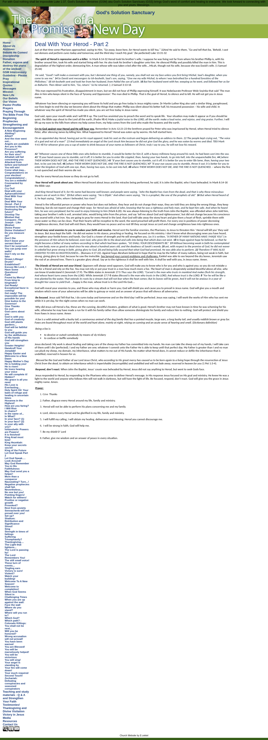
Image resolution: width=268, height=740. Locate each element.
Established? (13, 264)
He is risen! (11, 366)
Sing (7, 529)
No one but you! (14, 492)
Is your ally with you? (14, 425)
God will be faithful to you (16, 328)
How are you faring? (17, 405)
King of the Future (15, 450)
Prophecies (10, 121)
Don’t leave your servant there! (14, 242)
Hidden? (10, 377)
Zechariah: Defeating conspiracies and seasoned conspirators (15, 683)
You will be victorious (11, 656)
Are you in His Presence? (13, 147)
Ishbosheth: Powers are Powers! (17, 430)
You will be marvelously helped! (17, 650)
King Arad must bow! (14, 438)
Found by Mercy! (15, 277)
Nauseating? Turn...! (17, 481)
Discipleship (11, 55)
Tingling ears (12, 568)
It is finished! (12, 434)
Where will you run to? (16, 614)
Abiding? (10, 133)
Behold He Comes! (15, 52)
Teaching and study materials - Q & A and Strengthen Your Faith (16, 696)
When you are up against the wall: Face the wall (15, 602)
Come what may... (15, 170)
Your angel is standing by (12, 663)
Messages (9, 88)
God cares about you (15, 312)
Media (7, 717)
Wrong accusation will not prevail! (16, 637)
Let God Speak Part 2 (16, 454)
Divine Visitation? (15, 230)
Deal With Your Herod (14, 197)
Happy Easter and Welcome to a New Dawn (16, 356)
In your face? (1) (14, 419)
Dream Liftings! (14, 259)
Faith (8, 275)
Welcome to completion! (12, 587)
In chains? (11, 411)
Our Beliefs (10, 98)
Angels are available (17, 144)
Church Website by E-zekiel (134, 735)
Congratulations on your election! (16, 174)
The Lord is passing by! (17, 551)
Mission (8, 91)
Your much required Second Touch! (17, 674)
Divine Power (13, 227)
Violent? (10, 573)
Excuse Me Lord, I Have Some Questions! (15, 270)
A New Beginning (15, 130)
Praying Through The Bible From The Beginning (16, 115)
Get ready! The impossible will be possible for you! (15, 296)
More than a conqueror (12, 477)
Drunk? (9, 261)
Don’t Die (10, 238)
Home (7, 42)
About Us (9, 46)
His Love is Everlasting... (13, 386)
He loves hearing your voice (15, 370)
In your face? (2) (14, 421)
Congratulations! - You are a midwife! (16, 179)
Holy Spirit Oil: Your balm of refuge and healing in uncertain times (17, 394)
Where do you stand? (13, 608)
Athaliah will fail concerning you (14, 158)
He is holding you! (16, 364)
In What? (10, 416)
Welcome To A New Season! (16, 582)
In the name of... (14, 413)
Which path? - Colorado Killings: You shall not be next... (15, 624)
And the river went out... (16, 140)
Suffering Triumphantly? (13, 538)
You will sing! (13, 660)
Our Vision (10, 101)
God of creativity (15, 319)
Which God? (12, 618)
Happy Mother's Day (17, 361)
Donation (9, 59)
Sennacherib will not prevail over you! (17, 512)
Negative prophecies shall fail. (17, 485)
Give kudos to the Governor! (15, 302)
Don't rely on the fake (14, 255)
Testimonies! (11, 704)
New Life (8, 95)
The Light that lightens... (13, 546)
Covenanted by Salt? (14, 184)
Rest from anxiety (15, 508)
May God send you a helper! (17, 472)
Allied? (9, 136)
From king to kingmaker (12, 281)
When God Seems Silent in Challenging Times (16, 594)
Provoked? (11, 505)
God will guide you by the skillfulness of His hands (16, 335)
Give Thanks (12, 306)
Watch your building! (11, 577)
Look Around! (13, 460)
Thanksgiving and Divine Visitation (15, 709)
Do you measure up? (14, 234)
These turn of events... (13, 564)
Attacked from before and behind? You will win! (16, 165)
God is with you (14, 316)
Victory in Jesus (13, 714)
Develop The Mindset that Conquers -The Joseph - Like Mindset (14, 219)
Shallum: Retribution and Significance (14, 521)
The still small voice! (17, 560)
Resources (10, 721)
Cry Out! (10, 188)
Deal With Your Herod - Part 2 (14, 202)
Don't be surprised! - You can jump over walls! (17, 249)
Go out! (9, 309)
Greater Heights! (14, 345)
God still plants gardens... (14, 323)
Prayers (8, 108)
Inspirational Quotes (11, 83)
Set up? (9, 516)
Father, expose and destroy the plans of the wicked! (15, 66)
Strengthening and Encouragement (15, 126)
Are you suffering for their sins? (15, 153)
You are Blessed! (15, 646)
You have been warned (13, 642)
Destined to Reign (15, 206)
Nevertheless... (14, 489)
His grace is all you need (16, 381)
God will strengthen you (16, 341)
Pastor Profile (12, 105)
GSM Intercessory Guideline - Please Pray (15, 75)
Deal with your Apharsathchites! (15, 192)
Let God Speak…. (15, 458)
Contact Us (10, 724)
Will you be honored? (11, 632)
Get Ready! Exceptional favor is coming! (17, 288)
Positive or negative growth (17, 501)
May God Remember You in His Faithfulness (17, 466)
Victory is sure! (14, 571)
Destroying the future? (14, 210)
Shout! (9, 526)
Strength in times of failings (16, 532)
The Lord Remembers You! (15, 556)
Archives (9, 49)
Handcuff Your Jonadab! (13, 349)
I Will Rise (11, 408)
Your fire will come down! (16, 669)
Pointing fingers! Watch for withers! (16, 496)
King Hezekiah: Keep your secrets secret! (16, 445)
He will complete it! (16, 374)
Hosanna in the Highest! (14, 401)
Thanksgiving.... (14, 542)
